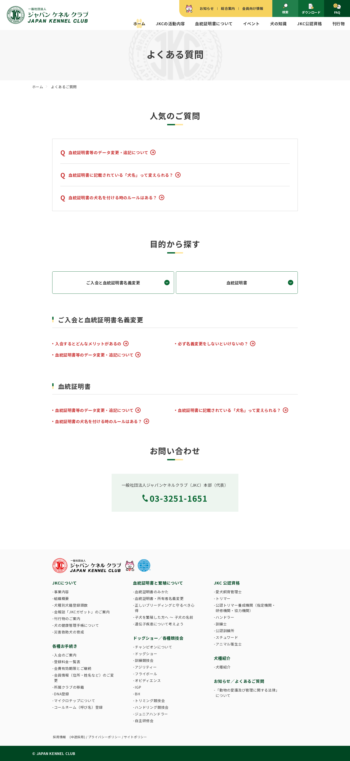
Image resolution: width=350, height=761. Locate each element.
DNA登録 (61, 693)
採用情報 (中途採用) (69, 737)
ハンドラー (225, 617)
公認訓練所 (225, 630)
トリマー (223, 598)
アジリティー (146, 667)
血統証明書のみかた (152, 591)
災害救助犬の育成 (69, 632)
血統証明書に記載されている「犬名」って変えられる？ (121, 175)
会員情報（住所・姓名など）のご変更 (84, 677)
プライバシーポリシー (104, 737)
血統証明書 (237, 282)
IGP (138, 687)
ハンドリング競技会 (152, 707)
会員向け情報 (252, 8)
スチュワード (227, 637)
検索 (285, 8)
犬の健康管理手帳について (76, 625)
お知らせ (207, 8)
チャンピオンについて (153, 647)
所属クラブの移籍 (69, 687)
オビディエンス (148, 680)
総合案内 (228, 8)
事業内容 (61, 591)
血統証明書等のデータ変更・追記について (108, 152)
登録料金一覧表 (67, 661)
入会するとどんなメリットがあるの (88, 343)
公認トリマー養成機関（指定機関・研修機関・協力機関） (246, 607)
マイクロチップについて (74, 700)
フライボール (146, 673)
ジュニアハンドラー (151, 714)
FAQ (337, 9)
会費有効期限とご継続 (73, 668)
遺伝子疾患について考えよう (159, 624)
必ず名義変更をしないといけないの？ (213, 343)
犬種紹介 (223, 667)
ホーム (139, 23)
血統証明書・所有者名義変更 (159, 598)
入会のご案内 (65, 655)
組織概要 (61, 598)
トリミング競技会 (150, 700)
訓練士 (221, 624)
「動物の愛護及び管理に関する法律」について (247, 692)
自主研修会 (144, 720)
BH (137, 693)
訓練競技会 (144, 660)
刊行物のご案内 (67, 618)
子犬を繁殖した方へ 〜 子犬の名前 (164, 617)
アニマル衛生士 (229, 644)
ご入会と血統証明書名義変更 (113, 282)
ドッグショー (146, 653)
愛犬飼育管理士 (229, 591)
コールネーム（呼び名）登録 (78, 707)
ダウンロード (311, 9)
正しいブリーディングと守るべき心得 (165, 607)
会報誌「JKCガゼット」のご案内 (82, 611)
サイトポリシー (135, 737)
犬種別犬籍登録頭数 (71, 605)
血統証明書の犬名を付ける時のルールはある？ (113, 197)
